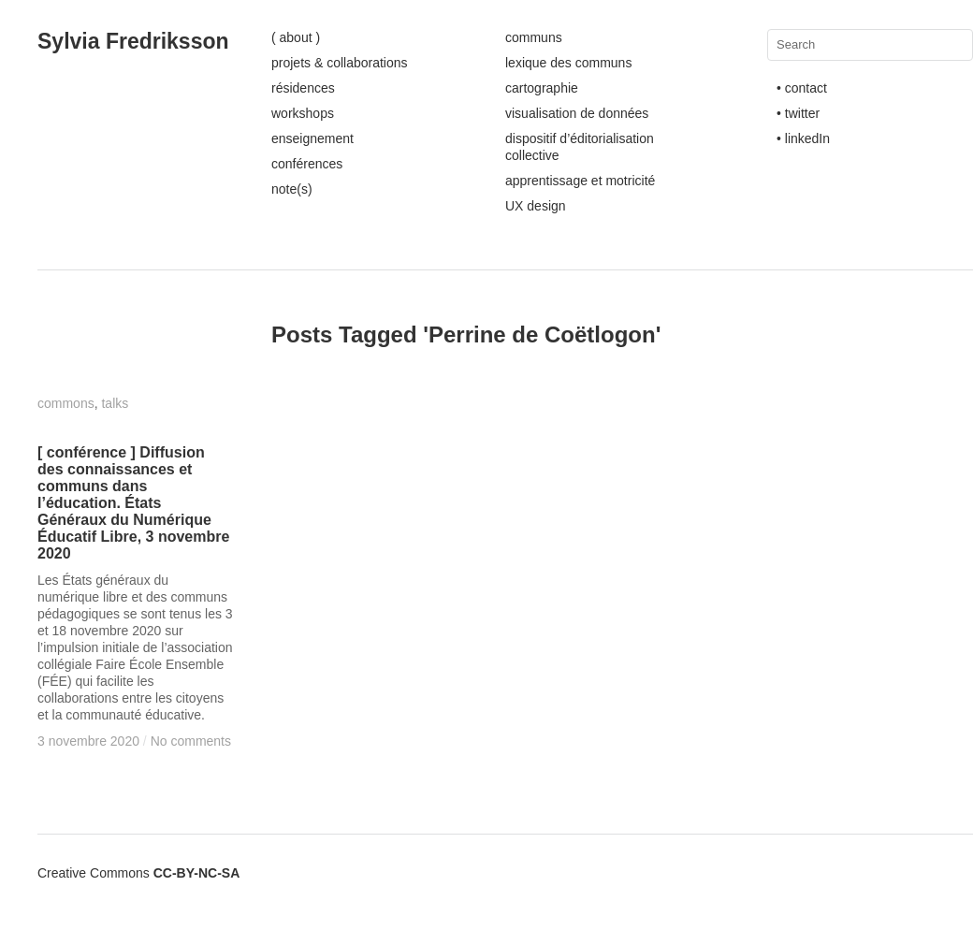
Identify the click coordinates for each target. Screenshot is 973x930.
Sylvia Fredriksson (133, 41)
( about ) (295, 37)
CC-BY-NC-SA (196, 872)
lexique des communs (568, 62)
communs (533, 37)
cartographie (541, 87)
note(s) (291, 189)
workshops (302, 113)
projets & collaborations (339, 62)
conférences (306, 163)
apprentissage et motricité (580, 180)
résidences (303, 87)
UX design (535, 205)
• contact (802, 87)
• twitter (798, 113)
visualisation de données (576, 113)
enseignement (312, 138)
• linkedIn (803, 138)
